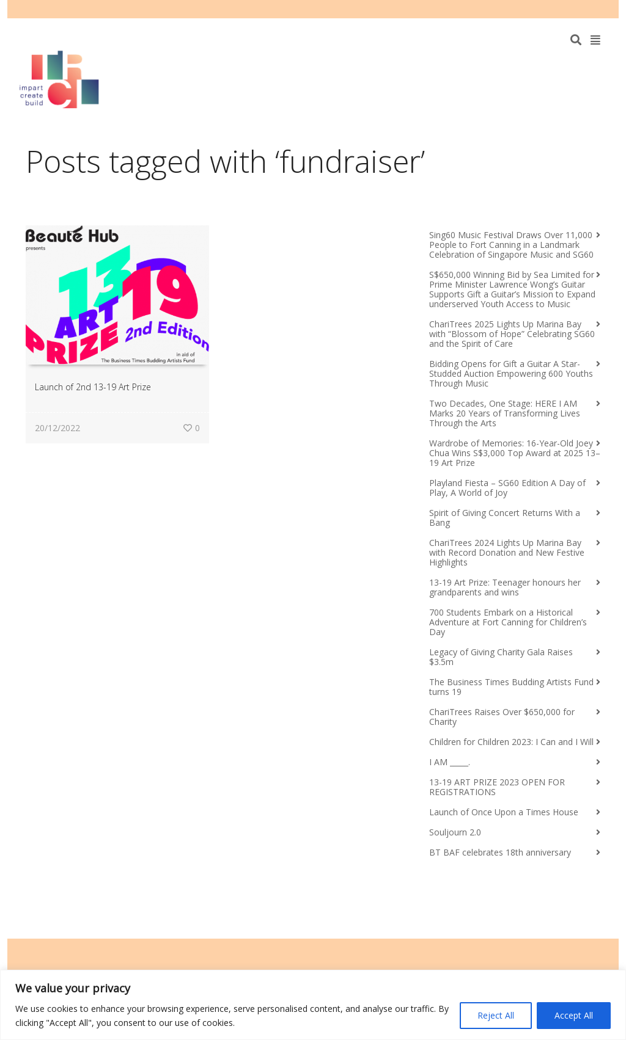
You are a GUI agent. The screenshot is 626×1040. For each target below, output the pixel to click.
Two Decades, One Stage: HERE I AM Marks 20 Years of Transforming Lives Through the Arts (504, 413)
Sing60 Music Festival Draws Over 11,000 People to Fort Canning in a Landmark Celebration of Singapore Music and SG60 (511, 244)
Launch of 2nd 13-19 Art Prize (93, 387)
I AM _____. (449, 762)
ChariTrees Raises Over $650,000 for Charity (502, 716)
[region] (313, 1005)
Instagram (599, 9)
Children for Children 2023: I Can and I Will (511, 741)
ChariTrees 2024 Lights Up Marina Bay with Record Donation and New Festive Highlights (506, 552)
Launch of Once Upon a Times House (503, 812)
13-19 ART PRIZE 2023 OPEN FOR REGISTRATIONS (497, 787)
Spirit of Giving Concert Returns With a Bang (504, 517)
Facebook (563, 9)
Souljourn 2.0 (455, 832)
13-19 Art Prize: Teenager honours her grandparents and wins (505, 587)
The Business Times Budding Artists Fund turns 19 (511, 686)
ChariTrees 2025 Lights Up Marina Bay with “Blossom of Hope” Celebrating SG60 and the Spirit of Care (512, 333)
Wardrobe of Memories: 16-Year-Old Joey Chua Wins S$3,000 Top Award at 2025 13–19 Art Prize (514, 452)
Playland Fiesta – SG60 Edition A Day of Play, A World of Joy (507, 487)
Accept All (573, 1015)
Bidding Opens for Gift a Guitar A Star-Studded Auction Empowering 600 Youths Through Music (511, 373)
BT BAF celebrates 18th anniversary (500, 852)
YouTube (581, 9)
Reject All (495, 1015)
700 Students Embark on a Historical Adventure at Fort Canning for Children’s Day (508, 622)
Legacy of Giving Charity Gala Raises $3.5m (501, 656)
